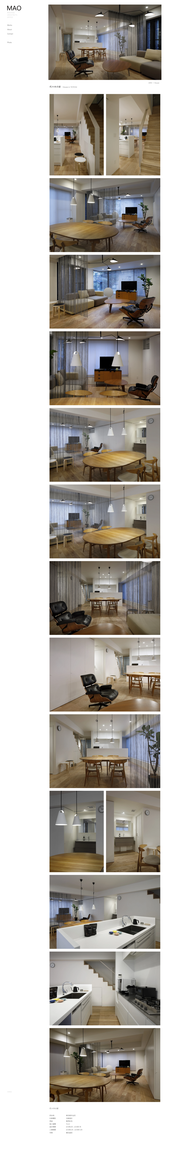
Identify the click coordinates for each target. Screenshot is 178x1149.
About (9, 29)
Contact (10, 34)
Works (9, 25)
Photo (9, 42)
